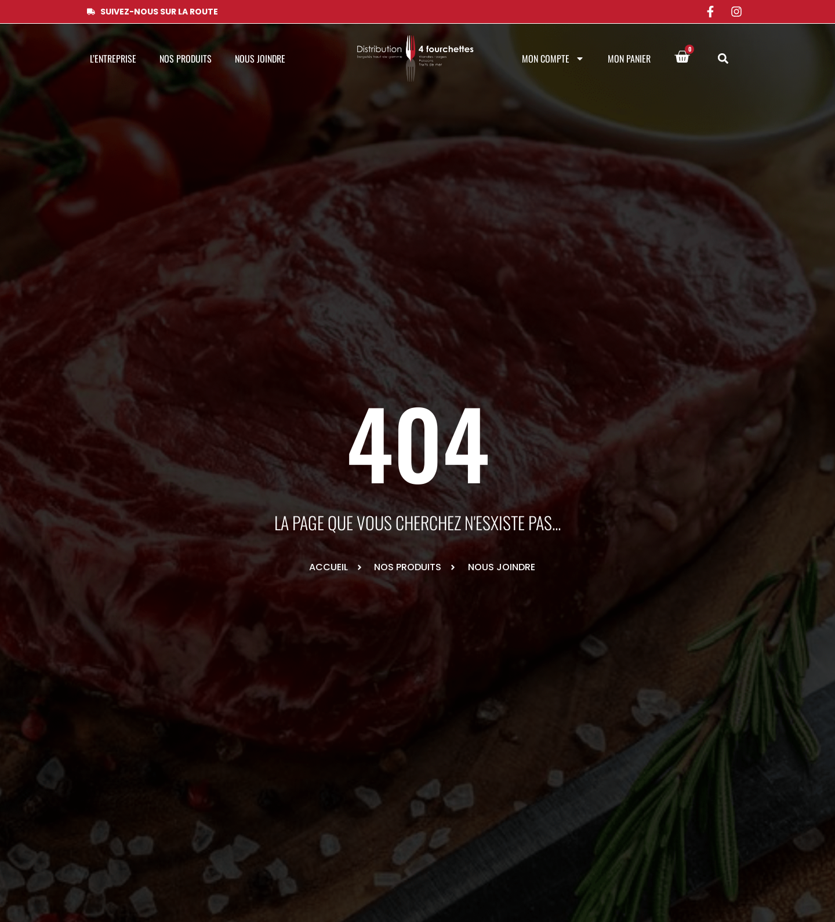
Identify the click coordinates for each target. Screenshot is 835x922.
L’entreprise (113, 58)
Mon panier (629, 58)
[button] (722, 58)
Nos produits (185, 58)
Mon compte (553, 58)
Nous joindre (260, 58)
